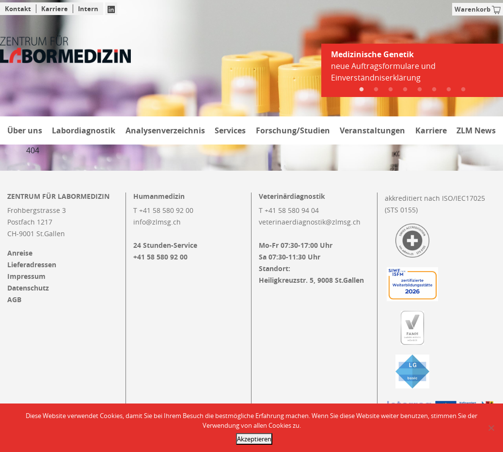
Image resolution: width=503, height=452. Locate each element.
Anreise (19, 253)
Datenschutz (28, 288)
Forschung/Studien (293, 130)
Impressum (26, 276)
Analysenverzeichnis (165, 130)
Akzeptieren (254, 439)
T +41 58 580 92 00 (163, 210)
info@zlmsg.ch (157, 221)
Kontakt (18, 8)
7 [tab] (449, 90)
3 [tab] (390, 90)
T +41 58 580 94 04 (289, 210)
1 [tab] (361, 90)
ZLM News (476, 130)
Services (230, 130)
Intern (88, 8)
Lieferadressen (31, 265)
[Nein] (491, 428)
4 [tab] (405, 90)
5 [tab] (419, 90)
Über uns (24, 130)
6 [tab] (434, 90)
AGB (14, 300)
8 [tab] (463, 90)
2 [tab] (376, 90)
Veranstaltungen (372, 130)
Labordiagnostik (83, 130)
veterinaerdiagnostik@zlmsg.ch (310, 221)
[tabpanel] (412, 69)
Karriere (54, 8)
